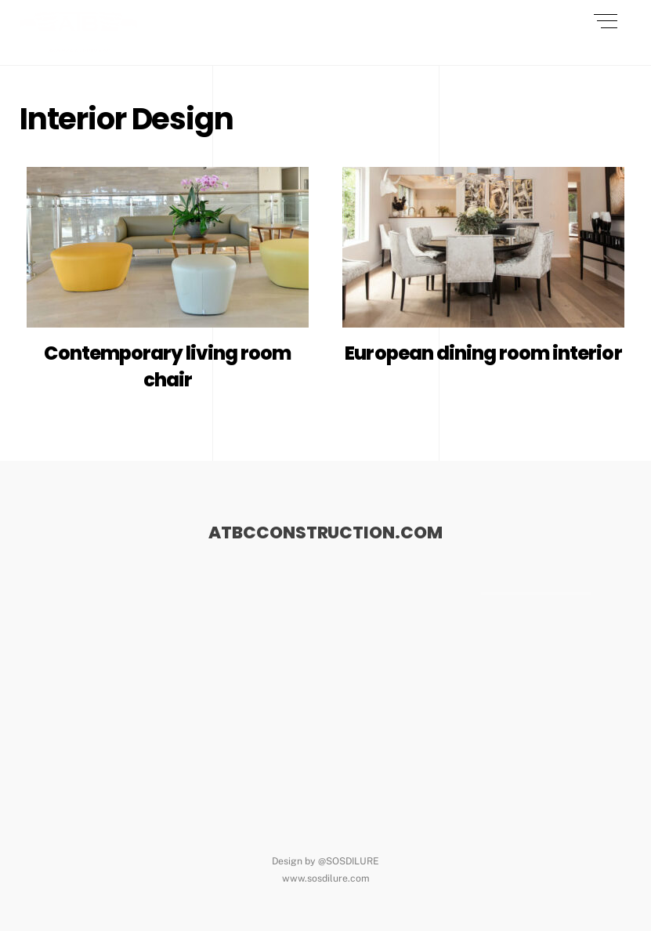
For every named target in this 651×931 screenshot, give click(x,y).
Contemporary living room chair (167, 366)
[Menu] (605, 21)
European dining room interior (483, 353)
